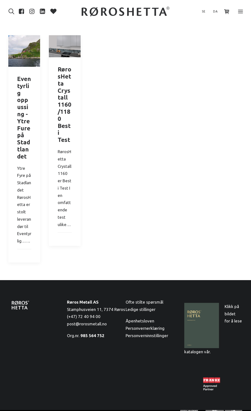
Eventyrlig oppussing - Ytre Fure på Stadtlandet (24, 118)
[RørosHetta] (126, 11)
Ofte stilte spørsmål (144, 302)
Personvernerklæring (145, 328)
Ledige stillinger (140, 309)
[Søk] (12, 11)
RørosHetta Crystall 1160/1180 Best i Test (64, 104)
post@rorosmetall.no (87, 323)
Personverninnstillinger (147, 335)
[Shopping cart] (224, 12)
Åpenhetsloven (140, 321)
